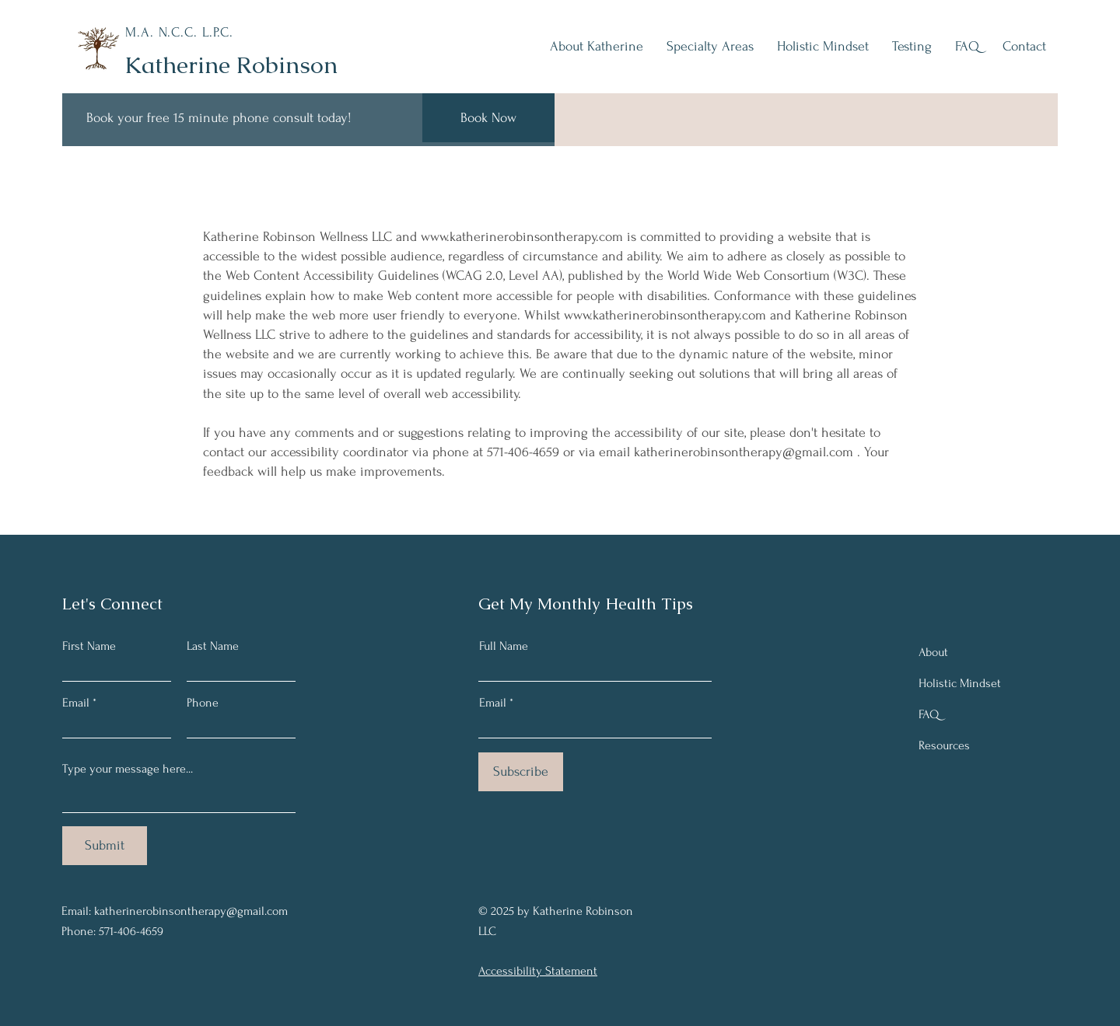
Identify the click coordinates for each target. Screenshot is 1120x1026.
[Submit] (104, 845)
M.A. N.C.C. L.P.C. (179, 32)
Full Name (503, 646)
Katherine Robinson (231, 65)
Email (75, 702)
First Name (89, 646)
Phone (203, 702)
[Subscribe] (520, 771)
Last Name (213, 646)
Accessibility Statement (537, 971)
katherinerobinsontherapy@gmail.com (743, 452)
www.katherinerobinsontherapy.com (522, 236)
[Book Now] (488, 117)
